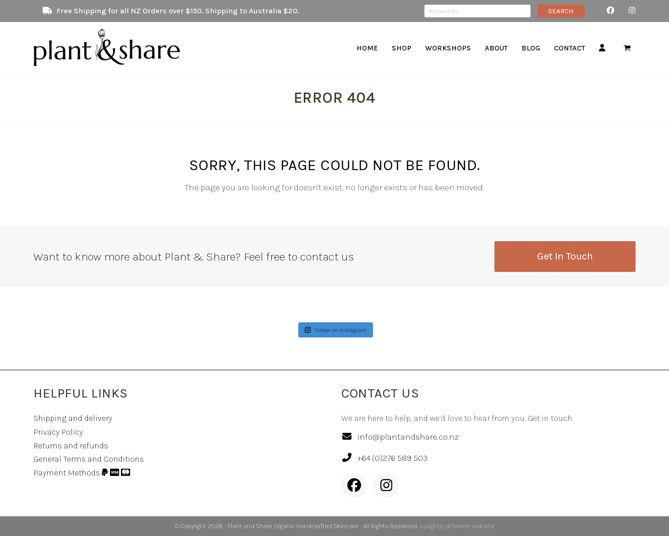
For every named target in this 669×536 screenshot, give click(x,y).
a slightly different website (456, 526)
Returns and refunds (70, 446)
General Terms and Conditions (88, 459)
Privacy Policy (58, 432)
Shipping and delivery (72, 418)
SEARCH (561, 11)
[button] (627, 47)
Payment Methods (81, 473)
